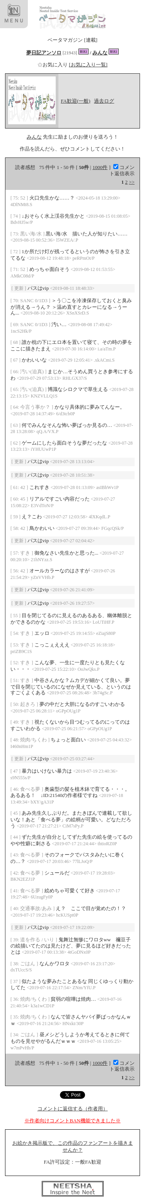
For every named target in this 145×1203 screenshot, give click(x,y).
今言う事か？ (35, 407)
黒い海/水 (31, 234)
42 (23, 487)
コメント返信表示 (122, 170)
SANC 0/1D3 (34, 300)
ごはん (28, 963)
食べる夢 (30, 789)
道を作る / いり (37, 939)
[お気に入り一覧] (88, 65)
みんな (99, 53)
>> (132, 182)
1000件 (99, 167)
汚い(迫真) (32, 371)
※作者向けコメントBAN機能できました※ (72, 1120)
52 (23, 198)
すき (25, 553)
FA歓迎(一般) (75, 101)
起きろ (28, 704)
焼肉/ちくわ (34, 740)
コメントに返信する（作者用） (73, 1109)
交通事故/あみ (36, 908)
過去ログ (104, 101)
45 (23, 499)
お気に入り (53, 65)
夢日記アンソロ (43, 53)
